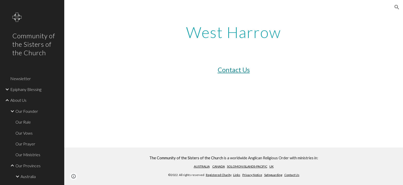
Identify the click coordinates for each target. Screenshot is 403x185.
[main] (233, 32)
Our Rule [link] (23, 121)
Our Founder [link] (26, 111)
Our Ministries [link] (27, 154)
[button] (397, 7)
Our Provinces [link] (28, 165)
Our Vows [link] (24, 133)
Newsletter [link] (20, 78)
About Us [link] (18, 100)
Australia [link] (28, 176)
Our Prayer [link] (25, 143)
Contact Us (234, 69)
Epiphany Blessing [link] (25, 89)
